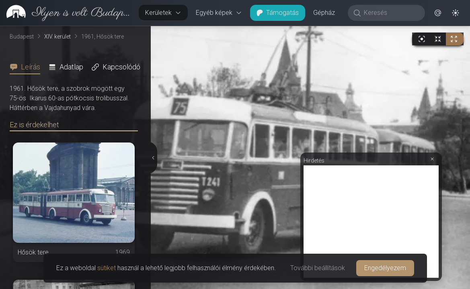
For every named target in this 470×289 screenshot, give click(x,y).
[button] (438, 13)
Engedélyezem (385, 268)
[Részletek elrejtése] (153, 158)
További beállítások (317, 268)
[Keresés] (390, 13)
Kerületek (163, 12)
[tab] (27, 67)
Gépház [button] (324, 12)
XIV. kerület (57, 36)
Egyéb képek (219, 12)
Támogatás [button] (278, 12)
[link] (66, 12)
